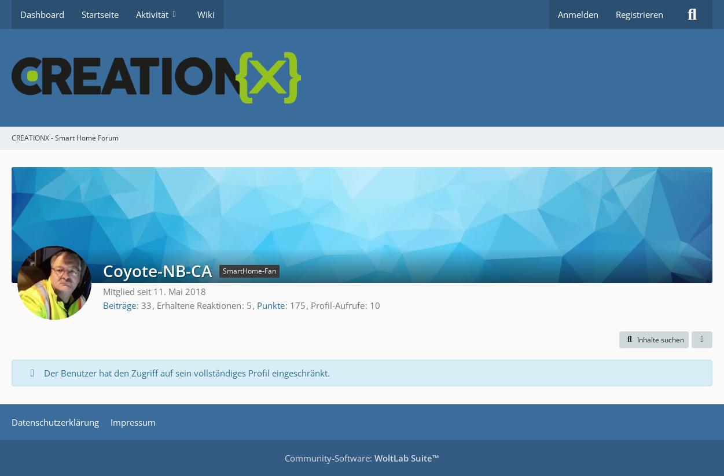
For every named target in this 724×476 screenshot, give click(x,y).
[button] (654, 340)
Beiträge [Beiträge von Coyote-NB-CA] (119, 305)
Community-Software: (362, 458)
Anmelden (578, 14)
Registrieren (639, 14)
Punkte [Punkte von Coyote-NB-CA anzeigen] (271, 305)
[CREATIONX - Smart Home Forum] (362, 77)
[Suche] (692, 14)
